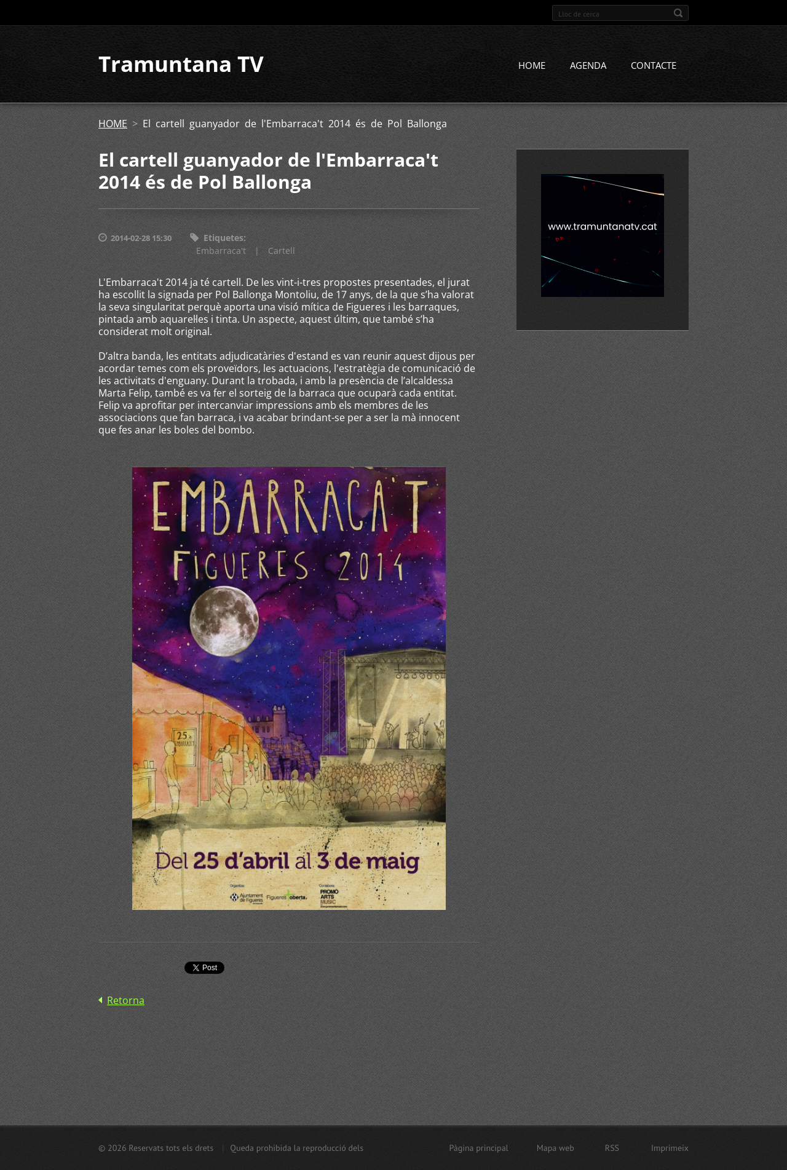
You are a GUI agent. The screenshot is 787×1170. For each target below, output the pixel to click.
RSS (612, 1147)
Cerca (678, 13)
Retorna (125, 1000)
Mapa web (555, 1147)
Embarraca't (221, 250)
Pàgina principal (478, 1147)
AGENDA (588, 66)
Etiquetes (223, 238)
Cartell (281, 250)
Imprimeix (670, 1147)
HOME (531, 66)
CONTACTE (653, 66)
